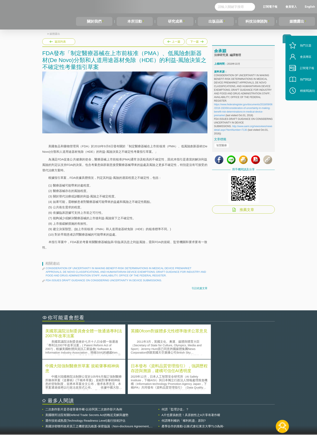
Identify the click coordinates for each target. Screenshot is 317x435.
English (310, 6)
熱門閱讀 (303, 85)
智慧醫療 (221, 146)
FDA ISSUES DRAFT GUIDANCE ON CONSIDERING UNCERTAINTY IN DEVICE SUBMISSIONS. (104, 280)
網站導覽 (184, 418)
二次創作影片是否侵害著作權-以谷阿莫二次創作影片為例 (83, 374)
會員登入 (291, 6)
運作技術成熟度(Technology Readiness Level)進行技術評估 (85, 385)
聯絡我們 (159, 418)
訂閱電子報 (270, 6)
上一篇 (174, 40)
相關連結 (239, 412)
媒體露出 (297, 21)
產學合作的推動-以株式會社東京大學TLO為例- (193, 391)
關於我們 (94, 21)
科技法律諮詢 (256, 21)
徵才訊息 (184, 412)
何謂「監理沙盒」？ (175, 374)
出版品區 (215, 21)
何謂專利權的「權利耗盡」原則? (184, 385)
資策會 (216, 412)
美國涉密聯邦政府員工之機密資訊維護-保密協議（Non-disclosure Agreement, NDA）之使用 (97, 391)
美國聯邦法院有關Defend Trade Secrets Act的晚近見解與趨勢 (86, 379)
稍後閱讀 (305, 96)
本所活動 (134, 21)
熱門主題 (303, 51)
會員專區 (303, 62)
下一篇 (196, 40)
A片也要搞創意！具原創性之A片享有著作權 (191, 379)
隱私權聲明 (161, 412)
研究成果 (175, 21)
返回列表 (60, 41)
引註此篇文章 (199, 288)
